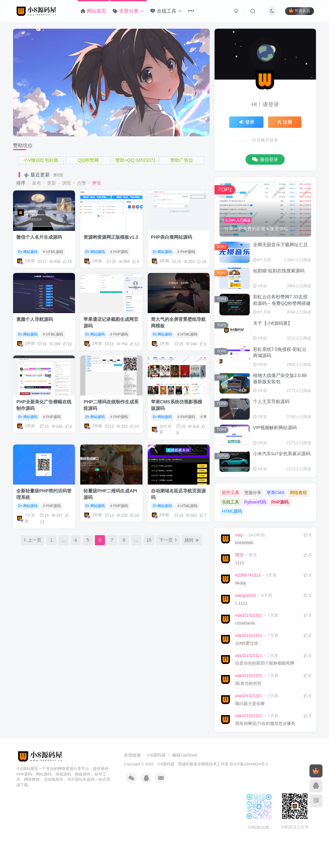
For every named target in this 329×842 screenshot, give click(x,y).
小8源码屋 (156, 755)
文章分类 (128, 11)
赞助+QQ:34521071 (135, 160)
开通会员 (299, 10)
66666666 (244, 543)
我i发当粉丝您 (248, 683)
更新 (51, 183)
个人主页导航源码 (271, 401)
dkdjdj (240, 583)
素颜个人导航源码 (34, 319)
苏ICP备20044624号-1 (249, 764)
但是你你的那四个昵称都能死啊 (264, 663)
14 (109, 515)
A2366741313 (248, 575)
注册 (284, 122)
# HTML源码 (53, 252)
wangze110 (245, 595)
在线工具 (165, 11)
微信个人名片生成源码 (39, 237)
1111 (239, 563)
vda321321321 (248, 615)
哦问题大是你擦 (250, 703)
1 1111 (241, 603)
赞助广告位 (181, 160)
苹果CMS (276, 492)
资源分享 (252, 492)
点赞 (81, 183)
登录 (246, 122)
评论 (96, 183)
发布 (36, 183)
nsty (239, 535)
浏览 (66, 183)
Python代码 (255, 502)
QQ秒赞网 (88, 160)
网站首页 (93, 11)
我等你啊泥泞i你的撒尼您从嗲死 (265, 723)
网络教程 (298, 492)
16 (111, 261)
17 (42, 261)
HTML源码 (232, 511)
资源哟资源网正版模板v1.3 (110, 237)
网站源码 (27, 252)
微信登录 (265, 159)
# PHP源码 (119, 252)
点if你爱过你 (246, 643)
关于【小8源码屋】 (272, 323)
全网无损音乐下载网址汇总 (280, 244)
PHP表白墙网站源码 (171, 237)
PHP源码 (280, 502)
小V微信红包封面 (40, 160)
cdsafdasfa (245, 623)
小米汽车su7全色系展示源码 (282, 453)
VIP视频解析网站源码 (275, 427)
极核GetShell (184, 755)
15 (109, 344)
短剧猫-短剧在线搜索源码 (279, 270)
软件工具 (230, 492)
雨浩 (239, 555)
